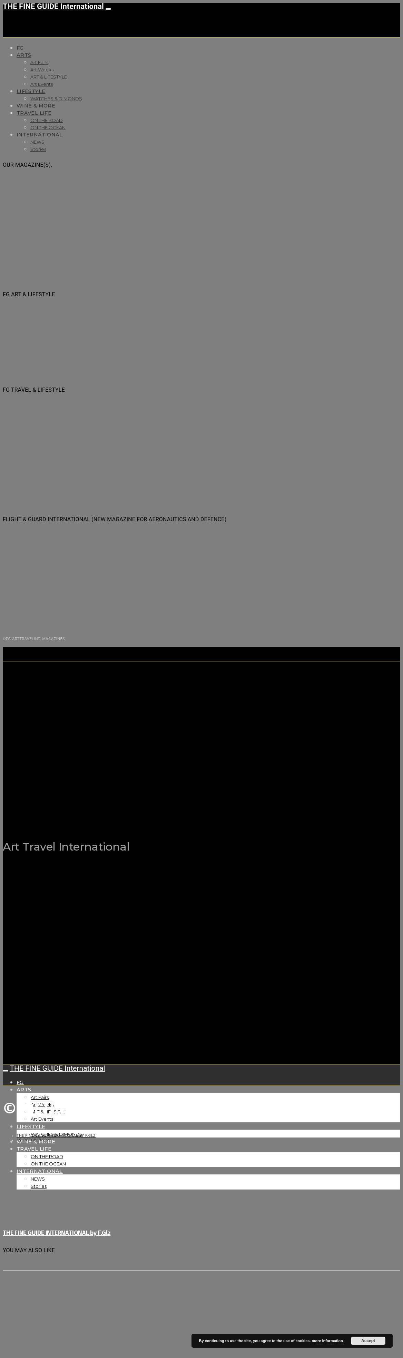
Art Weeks (41, 69)
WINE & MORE (36, 106)
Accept (368, 1340)
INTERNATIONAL (40, 135)
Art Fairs (39, 62)
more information (327, 1341)
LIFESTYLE (31, 91)
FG (20, 48)
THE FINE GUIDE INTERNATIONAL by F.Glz (56, 1135)
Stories (38, 149)
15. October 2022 (34, 1140)
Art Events (41, 84)
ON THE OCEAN (48, 127)
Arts (24, 55)
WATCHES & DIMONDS (56, 98)
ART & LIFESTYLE (48, 77)
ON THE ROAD (46, 120)
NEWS (37, 142)
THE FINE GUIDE (137, 812)
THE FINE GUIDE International (54, 6)
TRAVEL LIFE (34, 113)
